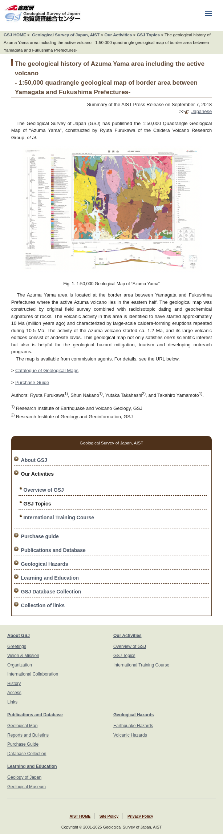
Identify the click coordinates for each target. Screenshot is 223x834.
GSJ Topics (148, 34)
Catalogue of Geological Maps (46, 370)
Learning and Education (50, 578)
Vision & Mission (23, 655)
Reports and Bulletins (28, 735)
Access (14, 692)
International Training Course (59, 517)
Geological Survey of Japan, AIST (66, 34)
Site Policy (109, 816)
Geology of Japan (24, 777)
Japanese (201, 111)
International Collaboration (32, 674)
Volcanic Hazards (130, 735)
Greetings (16, 646)
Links (12, 702)
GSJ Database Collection (51, 592)
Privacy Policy (140, 816)
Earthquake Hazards (133, 725)
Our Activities (118, 34)
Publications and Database (53, 550)
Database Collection (26, 753)
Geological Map (22, 725)
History (14, 683)
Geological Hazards (44, 564)
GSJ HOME (15, 34)
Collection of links (43, 605)
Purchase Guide (32, 382)
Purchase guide (40, 536)
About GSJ (34, 460)
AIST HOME (79, 816)
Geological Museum (26, 786)
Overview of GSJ (44, 490)
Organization (19, 665)
